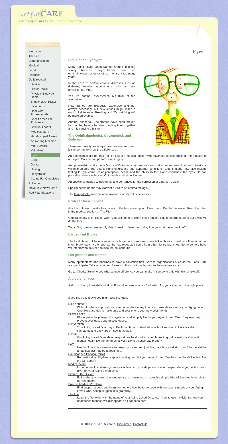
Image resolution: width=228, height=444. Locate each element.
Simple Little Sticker (81, 374)
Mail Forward (39, 145)
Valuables (37, 150)
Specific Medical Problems (85, 384)
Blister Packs (76, 314)
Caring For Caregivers (45, 178)
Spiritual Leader (41, 127)
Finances (35, 74)
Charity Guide (86, 271)
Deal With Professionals (39, 112)
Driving (35, 169)
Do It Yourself (37, 79)
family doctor (82, 194)
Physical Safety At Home (42, 95)
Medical (34, 65)
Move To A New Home (43, 188)
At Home (34, 183)
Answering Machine (43, 141)
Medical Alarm (77, 364)
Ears (71, 344)
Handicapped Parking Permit (86, 354)
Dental (72, 334)
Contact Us (140, 424)
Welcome (35, 51)
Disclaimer (124, 424)
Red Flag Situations (41, 192)
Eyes (34, 155)
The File (73, 394)
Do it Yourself (77, 304)
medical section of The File (93, 211)
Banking (36, 84)
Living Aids (38, 106)
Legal (32, 70)
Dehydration (76, 324)
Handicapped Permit (44, 136)
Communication (39, 60)
